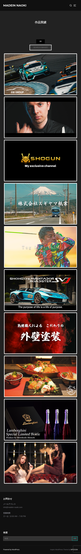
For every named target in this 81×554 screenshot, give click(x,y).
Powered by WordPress (11, 549)
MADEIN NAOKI (14, 5)
